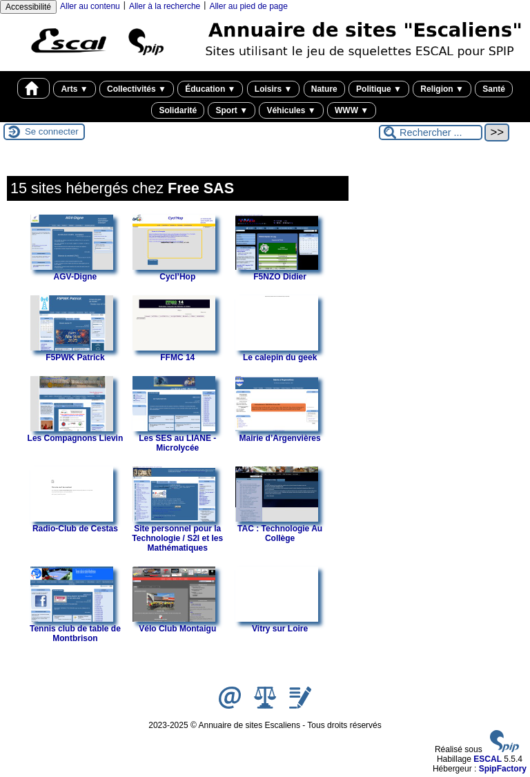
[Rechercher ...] (430, 132)
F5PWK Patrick (71, 352)
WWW (352, 110)
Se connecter (52, 131)
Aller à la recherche (164, 6)
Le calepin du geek (276, 352)
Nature (324, 89)
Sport (231, 110)
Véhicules (290, 110)
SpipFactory (503, 769)
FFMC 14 (173, 352)
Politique (379, 89)
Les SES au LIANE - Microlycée (174, 438)
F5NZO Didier (276, 272)
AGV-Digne (71, 272)
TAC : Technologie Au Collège (279, 528)
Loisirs (274, 89)
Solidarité (178, 110)
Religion (442, 89)
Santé (493, 89)
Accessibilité (28, 7)
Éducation (210, 89)
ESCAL (487, 759)
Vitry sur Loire (276, 623)
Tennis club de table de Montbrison (75, 628)
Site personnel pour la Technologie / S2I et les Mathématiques (177, 533)
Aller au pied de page (248, 6)
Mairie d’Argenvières (278, 433)
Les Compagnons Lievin (76, 433)
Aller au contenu (90, 6)
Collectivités (136, 89)
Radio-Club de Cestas (74, 523)
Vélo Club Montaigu (174, 623)
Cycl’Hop (173, 272)
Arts (74, 89)
